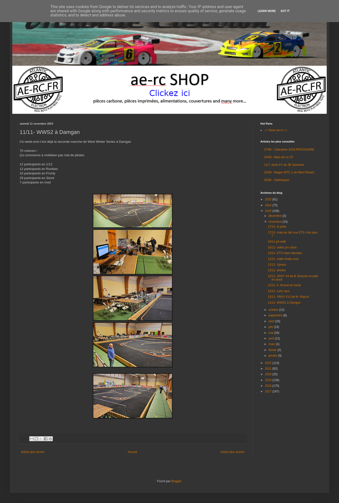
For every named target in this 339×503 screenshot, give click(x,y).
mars (272, 344)
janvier (273, 355)
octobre (273, 309)
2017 (268, 391)
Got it (285, 11)
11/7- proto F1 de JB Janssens (284, 165)
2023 (268, 211)
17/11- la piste (277, 226)
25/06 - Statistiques (276, 180)
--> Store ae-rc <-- (276, 130)
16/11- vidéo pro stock (282, 247)
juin (271, 327)
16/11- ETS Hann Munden (285, 253)
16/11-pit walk (277, 241)
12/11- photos (277, 270)
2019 (268, 380)
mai (271, 333)
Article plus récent (32, 452)
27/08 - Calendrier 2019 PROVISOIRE (289, 149)
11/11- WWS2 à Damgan (284, 302)
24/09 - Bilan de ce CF (278, 157)
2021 (268, 368)
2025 (268, 199)
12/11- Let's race (279, 291)
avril (271, 338)
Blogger (176, 481)
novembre (275, 221)
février (273, 350)
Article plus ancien (232, 452)
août (271, 321)
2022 (268, 363)
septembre (275, 315)
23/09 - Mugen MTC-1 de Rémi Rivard (289, 172)
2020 (268, 374)
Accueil (132, 452)
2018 (268, 385)
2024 (268, 205)
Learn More (267, 11)
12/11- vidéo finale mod (283, 259)
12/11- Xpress (277, 264)
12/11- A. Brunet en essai (284, 285)
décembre (275, 216)
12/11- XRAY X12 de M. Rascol (288, 296)
